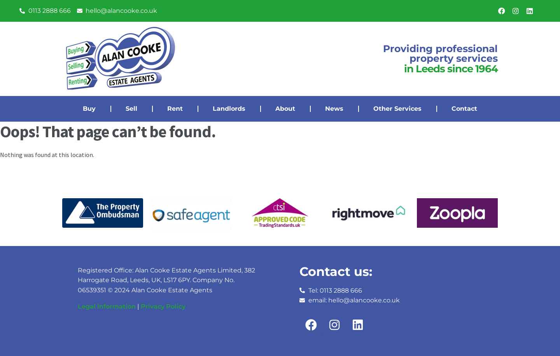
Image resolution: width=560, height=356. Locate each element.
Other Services (397, 108)
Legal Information (107, 306)
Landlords (229, 108)
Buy (89, 108)
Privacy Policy (163, 306)
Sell (131, 108)
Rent (175, 108)
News (334, 108)
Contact (464, 108)
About (285, 108)
